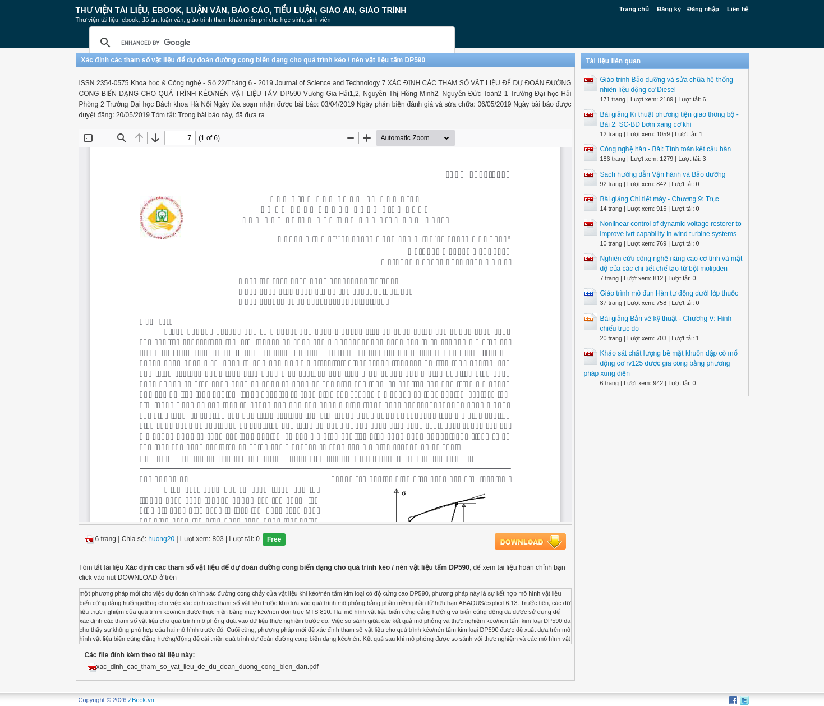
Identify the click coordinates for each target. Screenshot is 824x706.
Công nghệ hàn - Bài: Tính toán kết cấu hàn (665, 149)
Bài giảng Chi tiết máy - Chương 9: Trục (659, 199)
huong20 (161, 539)
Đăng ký (669, 9)
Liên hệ (737, 9)
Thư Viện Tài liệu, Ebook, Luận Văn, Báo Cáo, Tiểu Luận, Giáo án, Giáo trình (241, 10)
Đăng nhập (703, 9)
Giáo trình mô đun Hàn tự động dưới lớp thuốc (669, 293)
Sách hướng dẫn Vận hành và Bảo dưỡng (663, 174)
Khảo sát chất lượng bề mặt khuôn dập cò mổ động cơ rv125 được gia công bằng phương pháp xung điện (661, 363)
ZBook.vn (141, 699)
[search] (270, 42)
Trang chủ (634, 9)
